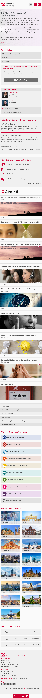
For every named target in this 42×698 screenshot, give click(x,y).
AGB (5, 688)
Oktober (16, 644)
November (26, 644)
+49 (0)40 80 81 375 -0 (11, 664)
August (26, 638)
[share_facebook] (19, 696)
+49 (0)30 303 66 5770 (11, 675)
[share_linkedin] (27, 696)
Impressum (21, 692)
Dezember (36, 644)
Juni (35, 632)
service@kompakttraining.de (21, 678)
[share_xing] (15, 696)
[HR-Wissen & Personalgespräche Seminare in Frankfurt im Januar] (35, 4)
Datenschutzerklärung (31, 688)
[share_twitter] (23, 696)
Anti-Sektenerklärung (15, 688)
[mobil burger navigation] (31, 4)
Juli (16, 638)
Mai (26, 632)
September (35, 638)
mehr (3, 42)
